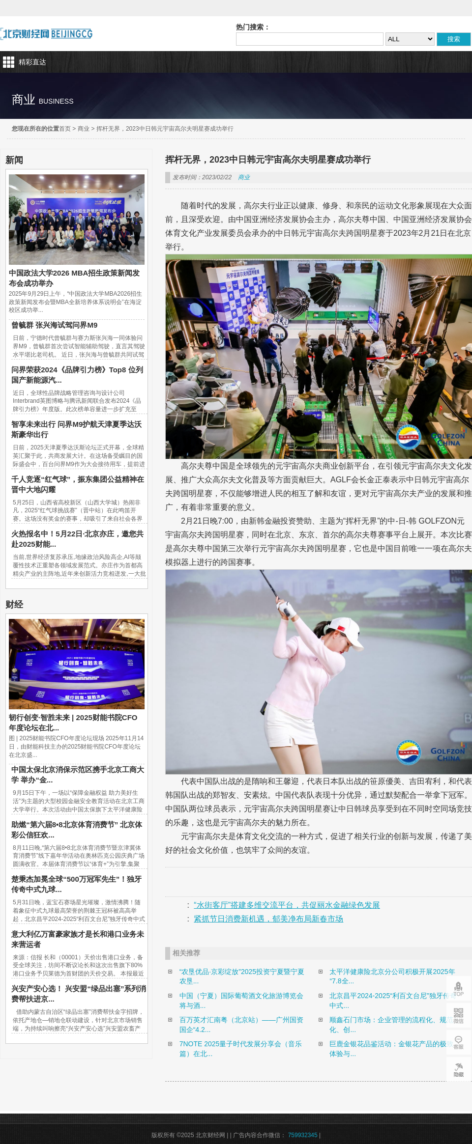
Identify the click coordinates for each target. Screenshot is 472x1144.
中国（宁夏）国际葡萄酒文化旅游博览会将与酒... (241, 1000)
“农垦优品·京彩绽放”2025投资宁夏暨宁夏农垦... (241, 976)
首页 (65, 128)
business (56, 101)
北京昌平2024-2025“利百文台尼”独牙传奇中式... (392, 1000)
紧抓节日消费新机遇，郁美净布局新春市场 (268, 919)
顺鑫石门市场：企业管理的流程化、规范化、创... (391, 1024)
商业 (83, 128)
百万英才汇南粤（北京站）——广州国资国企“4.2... (241, 1024)
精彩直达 (32, 62)
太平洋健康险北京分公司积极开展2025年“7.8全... (392, 976)
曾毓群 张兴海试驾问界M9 (54, 325)
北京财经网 (46, 33)
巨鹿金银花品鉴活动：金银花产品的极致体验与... (391, 1049)
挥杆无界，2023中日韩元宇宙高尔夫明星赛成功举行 (165, 128)
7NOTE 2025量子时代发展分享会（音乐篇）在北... (240, 1049)
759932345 (303, 1135)
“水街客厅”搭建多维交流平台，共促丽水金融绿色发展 (287, 905)
